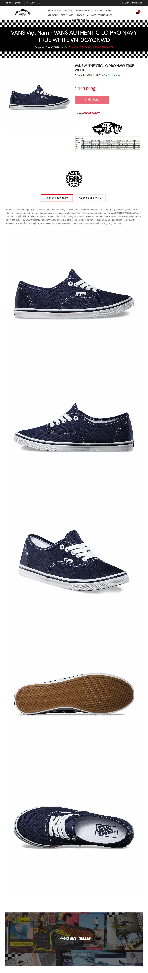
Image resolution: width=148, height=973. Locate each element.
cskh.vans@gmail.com (15, 3)
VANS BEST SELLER (75, 938)
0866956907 (35, 3)
